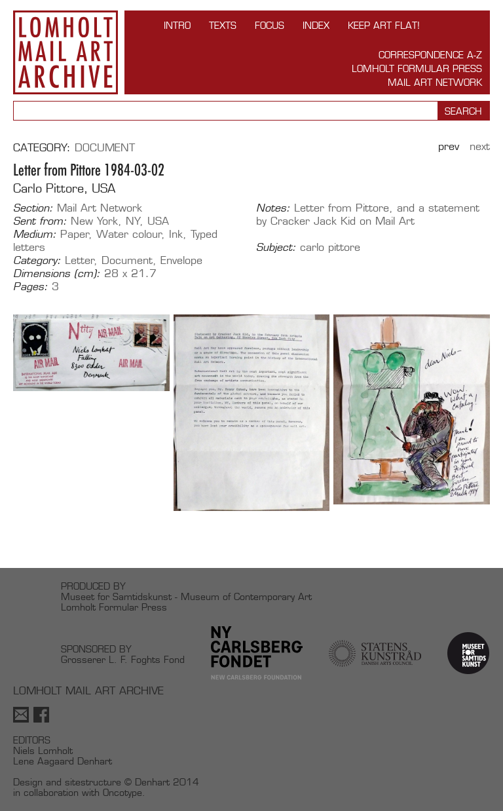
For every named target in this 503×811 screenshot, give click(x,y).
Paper (74, 234)
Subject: (276, 247)
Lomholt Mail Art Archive (65, 52)
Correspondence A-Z (430, 54)
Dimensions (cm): (56, 273)
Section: (33, 208)
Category (40, 147)
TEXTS (222, 25)
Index (316, 25)
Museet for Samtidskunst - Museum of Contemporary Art (186, 596)
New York (94, 221)
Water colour (129, 234)
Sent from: (40, 221)
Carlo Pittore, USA (64, 188)
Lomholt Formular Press (417, 68)
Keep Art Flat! (384, 25)
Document (105, 147)
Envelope (181, 260)
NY (133, 221)
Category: (37, 260)
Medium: (34, 234)
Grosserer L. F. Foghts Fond (123, 659)
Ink (176, 234)
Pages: (30, 286)
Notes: (273, 208)
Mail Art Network (435, 82)
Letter (79, 260)
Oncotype (122, 792)
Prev (448, 146)
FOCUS (269, 25)
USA (158, 221)
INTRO (177, 25)
